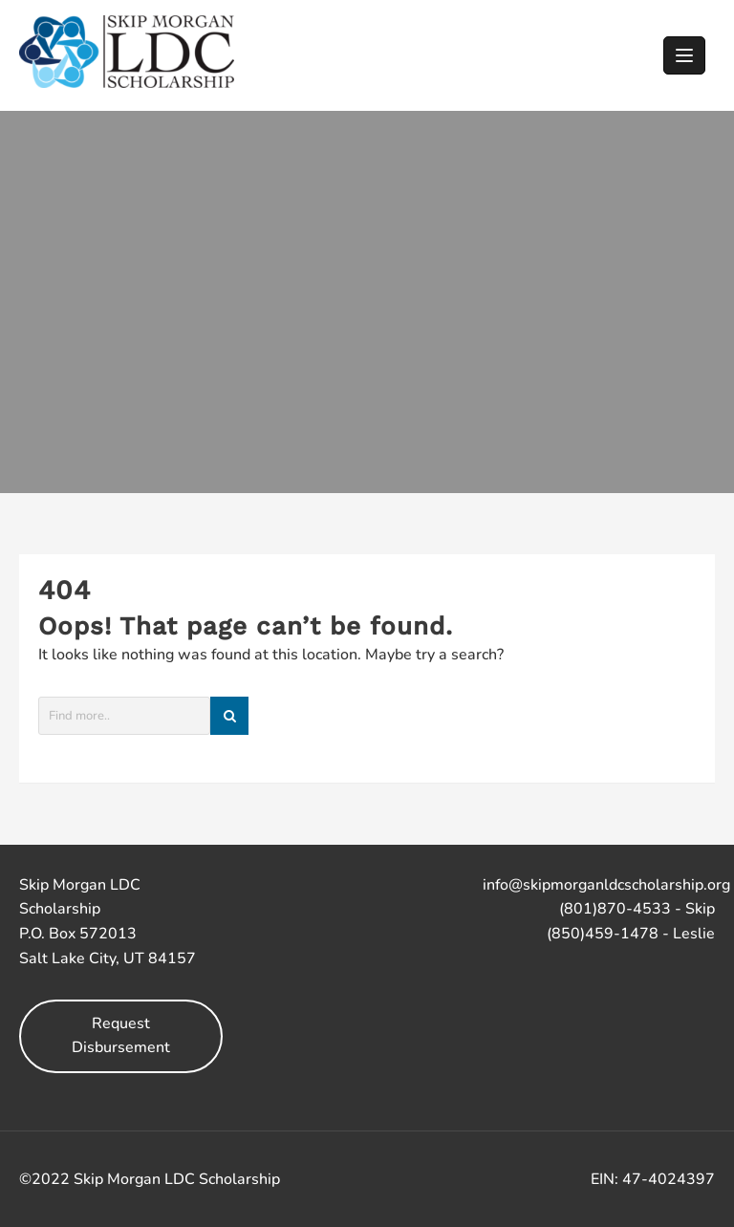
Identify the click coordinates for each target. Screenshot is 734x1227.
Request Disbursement (121, 1036)
